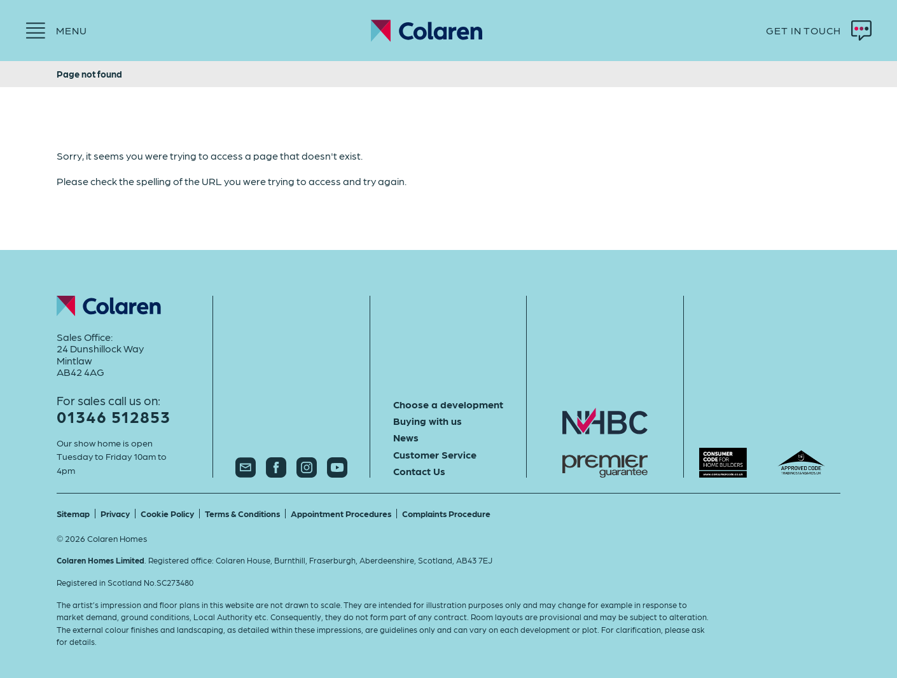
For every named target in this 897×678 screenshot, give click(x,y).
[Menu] (56, 30)
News (406, 437)
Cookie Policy (167, 513)
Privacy (115, 513)
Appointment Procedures (341, 513)
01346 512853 (113, 416)
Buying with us (427, 421)
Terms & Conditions (242, 513)
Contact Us (419, 471)
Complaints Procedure (446, 513)
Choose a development (448, 404)
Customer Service (434, 454)
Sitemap (73, 513)
